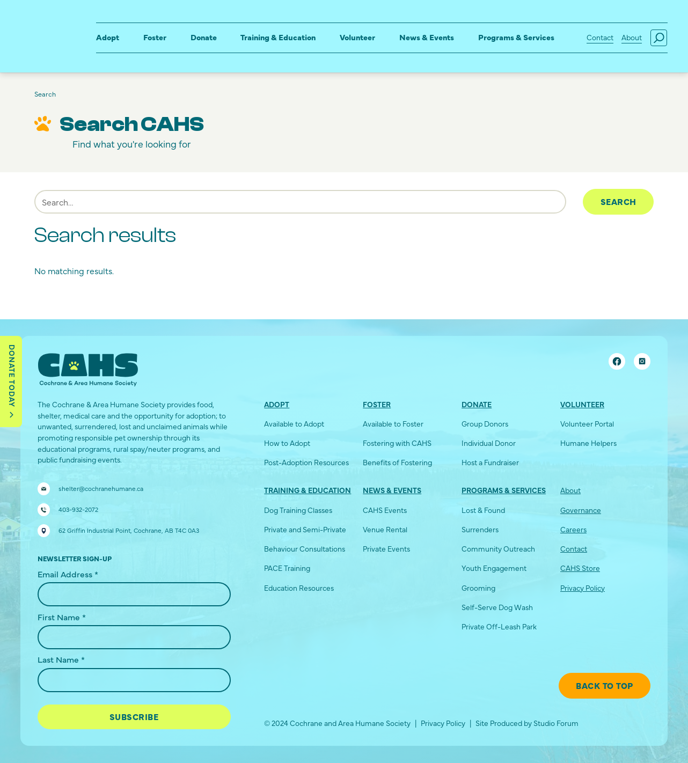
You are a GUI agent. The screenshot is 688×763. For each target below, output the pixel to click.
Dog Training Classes (298, 510)
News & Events (426, 36)
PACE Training (287, 568)
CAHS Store (580, 568)
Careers (573, 529)
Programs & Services (516, 36)
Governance (580, 510)
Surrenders (480, 529)
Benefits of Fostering (397, 462)
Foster (154, 36)
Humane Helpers (588, 443)
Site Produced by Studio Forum (527, 723)
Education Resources (299, 588)
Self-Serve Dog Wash (497, 607)
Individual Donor (489, 443)
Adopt (107, 36)
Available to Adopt (294, 424)
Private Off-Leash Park (499, 626)
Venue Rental (385, 529)
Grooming (478, 588)
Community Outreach (498, 549)
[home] (41, 27)
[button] (107, 38)
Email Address (68, 573)
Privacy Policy (582, 588)
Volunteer (357, 36)
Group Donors (485, 424)
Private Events (386, 549)
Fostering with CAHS (397, 443)
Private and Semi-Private (305, 529)
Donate (204, 36)
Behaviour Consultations (304, 549)
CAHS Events (385, 510)
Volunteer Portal (587, 424)
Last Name (61, 659)
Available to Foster (393, 424)
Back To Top (604, 685)
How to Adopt (287, 443)
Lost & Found (483, 510)
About (631, 37)
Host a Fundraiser (490, 462)
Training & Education (278, 36)
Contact (600, 37)
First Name (62, 616)
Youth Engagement (494, 568)
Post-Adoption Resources (306, 462)
